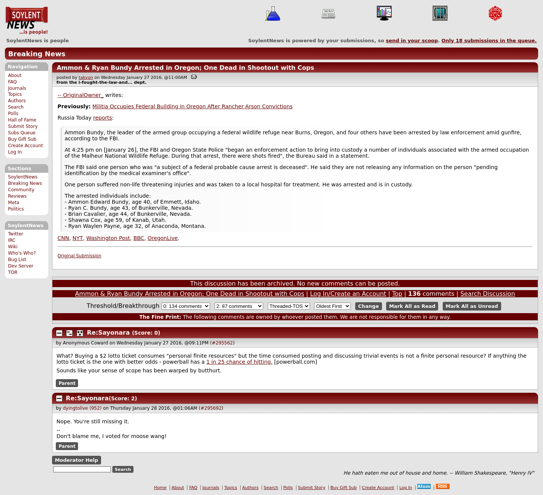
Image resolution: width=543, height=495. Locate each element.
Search (16, 107)
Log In (15, 152)
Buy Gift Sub (22, 139)
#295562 (222, 343)
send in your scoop (412, 40)
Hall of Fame (22, 120)
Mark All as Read (412, 306)
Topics (15, 94)
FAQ (12, 82)
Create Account (25, 145)
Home (160, 487)
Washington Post (108, 238)
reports (102, 118)
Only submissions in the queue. (489, 40)
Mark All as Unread (472, 306)
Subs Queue (21, 132)
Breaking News (37, 54)
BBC (138, 238)
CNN (63, 238)
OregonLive (162, 238)
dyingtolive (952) (82, 408)
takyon (86, 77)
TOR (12, 272)
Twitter (15, 234)
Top (397, 293)
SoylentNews (26, 21)
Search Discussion (487, 293)
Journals (17, 88)
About (14, 75)
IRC (11, 240)
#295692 (211, 408)
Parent (66, 383)
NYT (77, 238)
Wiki (12, 246)
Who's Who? (22, 253)
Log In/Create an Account (348, 293)
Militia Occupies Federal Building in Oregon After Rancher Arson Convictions (192, 106)
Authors (17, 100)
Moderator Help (76, 460)
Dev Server (20, 266)
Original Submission (79, 255)
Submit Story (23, 126)
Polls (13, 113)
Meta (13, 202)
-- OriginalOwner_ (81, 95)
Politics (16, 209)
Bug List (17, 259)
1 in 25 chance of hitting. (239, 362)
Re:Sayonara (108, 332)
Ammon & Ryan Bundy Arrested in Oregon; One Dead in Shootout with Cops (185, 67)
